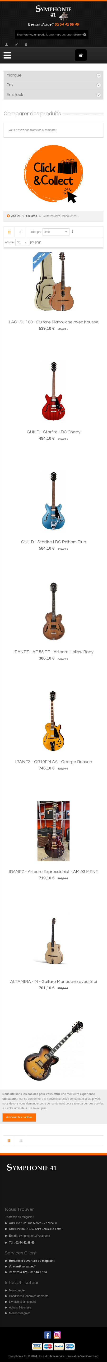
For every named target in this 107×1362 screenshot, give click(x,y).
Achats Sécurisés (20, 1307)
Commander (16, 44)
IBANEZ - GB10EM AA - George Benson (53, 762)
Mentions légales (19, 1313)
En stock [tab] (14, 94)
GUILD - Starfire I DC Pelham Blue (53, 542)
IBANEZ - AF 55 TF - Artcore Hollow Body (53, 652)
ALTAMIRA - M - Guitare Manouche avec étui (53, 981)
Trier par (36, 232)
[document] (53, 1107)
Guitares (32, 216)
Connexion (25, 44)
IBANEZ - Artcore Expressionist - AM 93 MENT (53, 871)
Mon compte (7, 44)
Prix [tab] (10, 85)
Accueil (15, 216)
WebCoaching (89, 1356)
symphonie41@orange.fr (34, 1235)
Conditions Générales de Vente (28, 1296)
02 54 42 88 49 (67, 24)
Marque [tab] (14, 75)
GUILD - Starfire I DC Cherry (53, 432)
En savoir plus (37, 1108)
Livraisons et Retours (22, 1301)
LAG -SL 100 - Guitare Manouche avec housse (53, 322)
